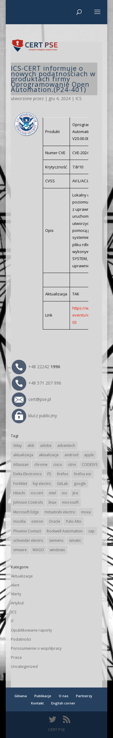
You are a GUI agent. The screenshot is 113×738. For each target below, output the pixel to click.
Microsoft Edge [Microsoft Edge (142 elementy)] (26, 512)
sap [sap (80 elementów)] (91, 531)
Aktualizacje (22, 576)
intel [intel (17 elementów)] (52, 493)
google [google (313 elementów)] (80, 483)
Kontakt (37, 703)
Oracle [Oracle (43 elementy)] (54, 521)
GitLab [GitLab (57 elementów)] (62, 483)
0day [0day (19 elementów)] (17, 445)
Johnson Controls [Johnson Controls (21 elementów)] (28, 502)
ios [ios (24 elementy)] (64, 493)
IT (12, 621)
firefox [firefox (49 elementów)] (62, 473)
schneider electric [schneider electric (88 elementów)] (28, 540)
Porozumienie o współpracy (36, 648)
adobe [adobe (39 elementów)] (46, 445)
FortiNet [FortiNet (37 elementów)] (20, 483)
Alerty (16, 594)
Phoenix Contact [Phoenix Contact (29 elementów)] (27, 531)
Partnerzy (84, 696)
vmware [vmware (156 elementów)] (20, 549)
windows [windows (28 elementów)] (57, 549)
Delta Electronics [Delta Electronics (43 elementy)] (27, 473)
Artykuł (17, 603)
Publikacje (42, 696)
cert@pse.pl (31, 399)
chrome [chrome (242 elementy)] (41, 464)
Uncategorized (24, 666)
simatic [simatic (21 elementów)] (75, 540)
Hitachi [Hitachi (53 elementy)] (19, 493)
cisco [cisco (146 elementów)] (57, 464)
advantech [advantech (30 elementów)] (66, 445)
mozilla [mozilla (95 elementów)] (19, 521)
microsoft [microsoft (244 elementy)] (70, 502)
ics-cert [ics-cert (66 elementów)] (37, 493)
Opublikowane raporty (31, 630)
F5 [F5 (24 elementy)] (49, 473)
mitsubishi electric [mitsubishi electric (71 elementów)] (60, 512)
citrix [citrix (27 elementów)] (72, 464)
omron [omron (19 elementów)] (37, 521)
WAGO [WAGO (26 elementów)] (38, 549)
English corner (63, 703)
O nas (63, 696)
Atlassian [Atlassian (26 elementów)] (21, 464)
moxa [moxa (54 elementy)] (86, 512)
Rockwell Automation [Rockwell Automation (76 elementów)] (65, 531)
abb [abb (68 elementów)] (30, 445)
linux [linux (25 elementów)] (52, 502)
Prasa (16, 657)
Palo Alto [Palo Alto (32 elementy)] (73, 521)
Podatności (21, 639)
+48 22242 (36, 366)
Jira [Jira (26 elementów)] (75, 493)
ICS (78, 98)
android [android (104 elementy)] (71, 454)
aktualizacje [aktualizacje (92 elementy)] (49, 454)
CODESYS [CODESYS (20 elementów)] (89, 464)
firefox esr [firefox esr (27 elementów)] (82, 473)
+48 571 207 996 (36, 383)
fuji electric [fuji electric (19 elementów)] (42, 483)
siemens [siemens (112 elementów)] (56, 540)
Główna (20, 696)
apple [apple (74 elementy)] (89, 454)
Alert (15, 585)
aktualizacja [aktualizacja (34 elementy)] (23, 454)
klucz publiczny (34, 415)
